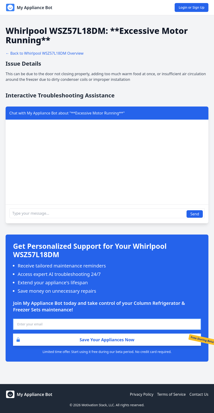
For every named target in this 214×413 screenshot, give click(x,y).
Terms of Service (171, 394)
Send (194, 214)
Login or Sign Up (191, 7)
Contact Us (199, 394)
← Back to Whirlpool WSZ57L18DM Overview (45, 53)
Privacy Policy (141, 394)
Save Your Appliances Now (73, 340)
